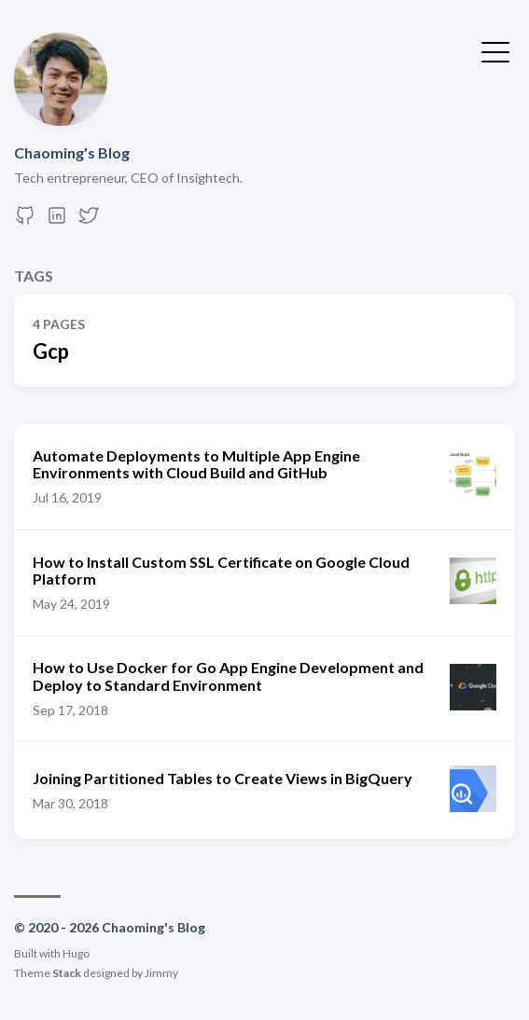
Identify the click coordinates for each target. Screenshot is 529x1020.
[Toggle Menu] (495, 50)
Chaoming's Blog (72, 152)
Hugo (76, 953)
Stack (66, 973)
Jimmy (161, 973)
